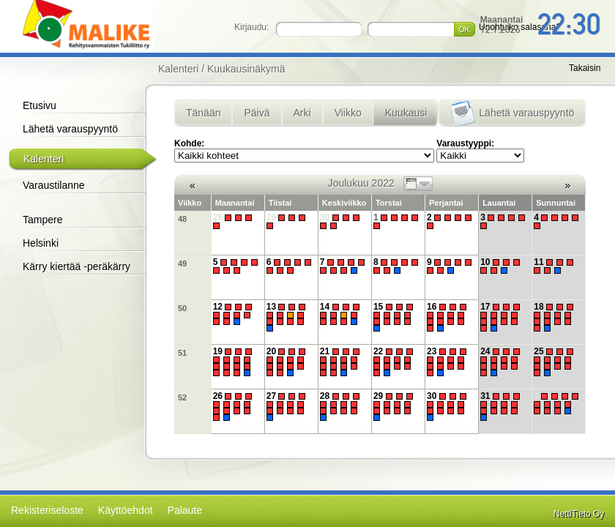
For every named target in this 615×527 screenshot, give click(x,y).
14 (341, 314)
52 (182, 397)
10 (501, 266)
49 (182, 263)
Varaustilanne (54, 185)
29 (288, 221)
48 (182, 218)
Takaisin (584, 68)
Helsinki (41, 243)
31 (501, 406)
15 (395, 317)
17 (501, 317)
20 (288, 362)
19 (234, 362)
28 (234, 221)
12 (234, 314)
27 (288, 406)
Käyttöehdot (125, 510)
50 (182, 308)
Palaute (185, 510)
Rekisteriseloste (47, 510)
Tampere (42, 219)
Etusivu (39, 105)
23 (448, 362)
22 (395, 362)
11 (555, 266)
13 (288, 317)
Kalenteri (43, 159)
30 (341, 221)
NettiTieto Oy (579, 514)
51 (182, 352)
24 (501, 362)
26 (234, 406)
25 (555, 362)
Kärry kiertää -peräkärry (76, 266)
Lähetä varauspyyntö (70, 129)
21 (341, 362)
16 (448, 317)
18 (555, 317)
